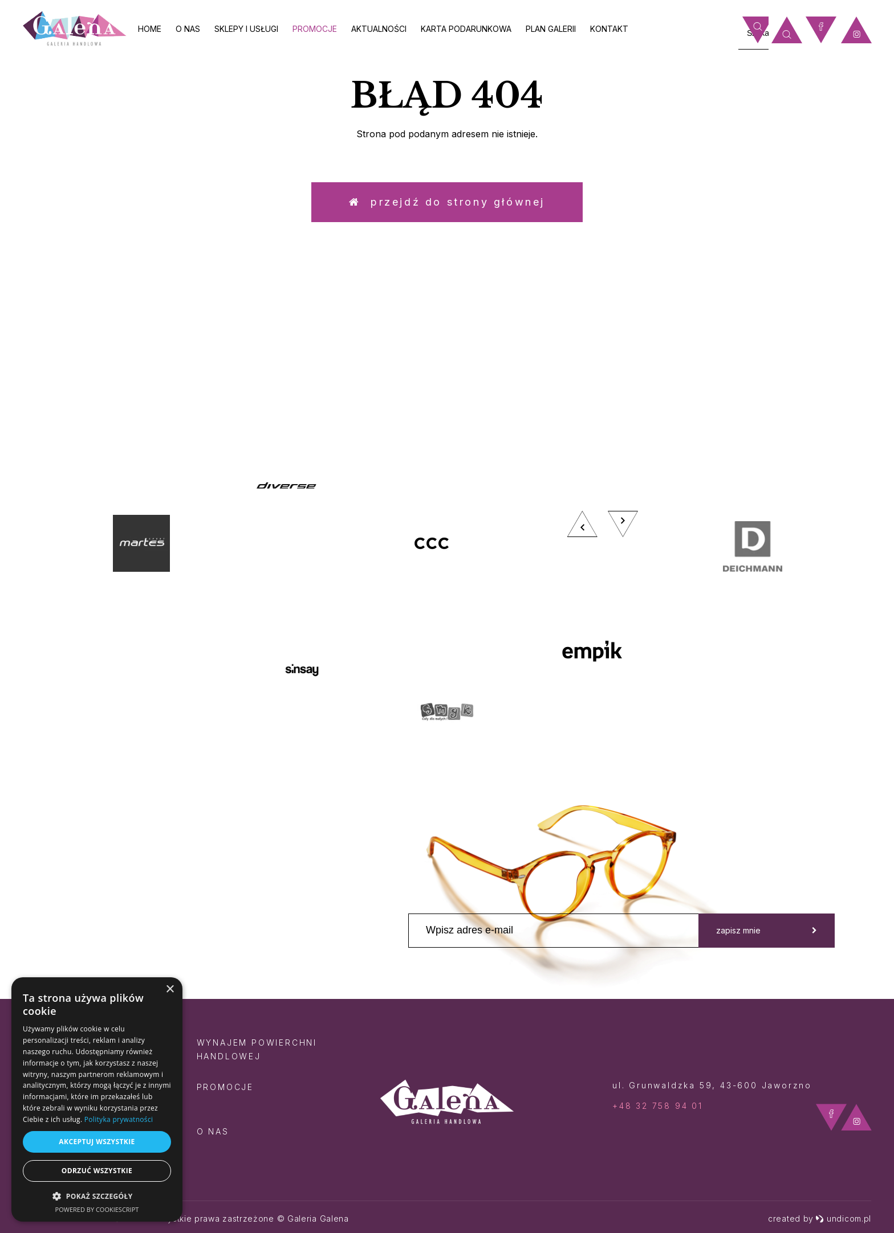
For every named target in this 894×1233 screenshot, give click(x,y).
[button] (97, 1195)
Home (149, 29)
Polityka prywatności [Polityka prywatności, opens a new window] (118, 1119)
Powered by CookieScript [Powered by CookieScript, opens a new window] (97, 1209)
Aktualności (379, 29)
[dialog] (96, 1099)
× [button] (169, 989)
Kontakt (609, 29)
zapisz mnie (766, 930)
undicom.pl (843, 1218)
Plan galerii (551, 29)
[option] (447, 606)
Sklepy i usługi (246, 29)
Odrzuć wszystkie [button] (97, 1170)
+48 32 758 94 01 (657, 1106)
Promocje (314, 29)
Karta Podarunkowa (466, 29)
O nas (188, 29)
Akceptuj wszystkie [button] (97, 1141)
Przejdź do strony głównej (447, 202)
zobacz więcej (772, 353)
